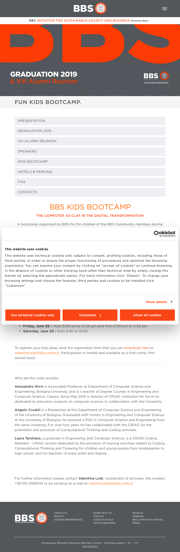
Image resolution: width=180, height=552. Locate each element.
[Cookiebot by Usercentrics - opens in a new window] (157, 234)
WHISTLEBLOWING (104, 523)
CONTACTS (27, 192)
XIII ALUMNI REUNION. (37, 141)
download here (136, 348)
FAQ (21, 182)
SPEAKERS (27, 151)
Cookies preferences (68, 520)
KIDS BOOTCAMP (33, 162)
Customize (90, 315)
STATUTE (98, 516)
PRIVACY (59, 516)
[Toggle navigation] (165, 8)
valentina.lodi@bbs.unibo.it (37, 353)
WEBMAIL (138, 516)
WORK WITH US (102, 513)
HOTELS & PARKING (35, 172)
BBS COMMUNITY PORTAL (147, 520)
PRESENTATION (31, 121)
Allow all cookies (147, 315)
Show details (156, 302)
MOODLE (137, 513)
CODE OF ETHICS (103, 520)
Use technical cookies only (32, 315)
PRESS (136, 523)
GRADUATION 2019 (34, 131)
